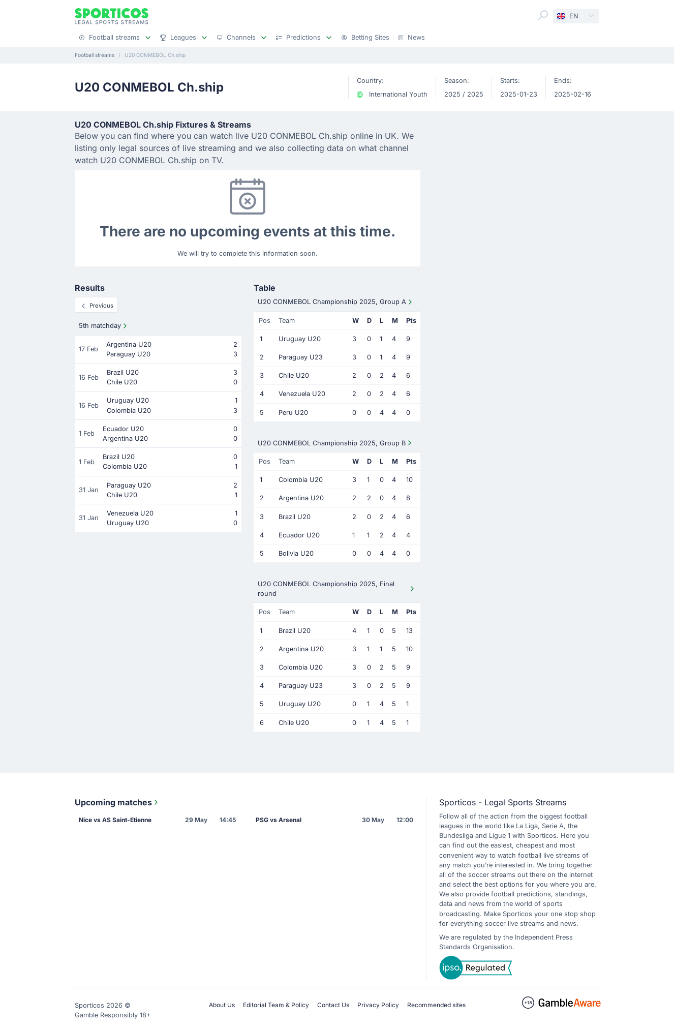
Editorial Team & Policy (276, 1005)
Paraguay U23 (301, 357)
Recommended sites (436, 1005)
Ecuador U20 (299, 535)
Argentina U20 (301, 498)
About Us (222, 1005)
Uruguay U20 (300, 339)
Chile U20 (294, 375)
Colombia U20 (301, 479)
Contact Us (333, 1005)
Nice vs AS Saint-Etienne (115, 820)
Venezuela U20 (302, 394)
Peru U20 (293, 412)
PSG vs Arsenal (278, 820)
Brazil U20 (295, 517)
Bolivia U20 (296, 553)
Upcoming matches (117, 802)
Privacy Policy (378, 1005)
